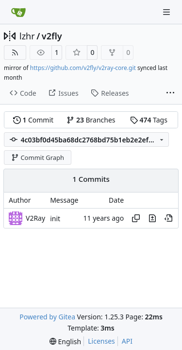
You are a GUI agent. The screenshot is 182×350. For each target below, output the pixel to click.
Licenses (101, 341)
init (55, 218)
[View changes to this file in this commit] (152, 218)
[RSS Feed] (15, 52)
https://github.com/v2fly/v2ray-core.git (83, 68)
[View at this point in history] (168, 218)
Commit (33, 119)
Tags (148, 119)
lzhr (27, 36)
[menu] (65, 341)
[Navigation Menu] (167, 12)
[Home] (18, 12)
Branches (90, 119)
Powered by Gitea (47, 316)
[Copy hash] (136, 218)
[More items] (170, 93)
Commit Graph (37, 157)
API (127, 341)
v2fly (52, 36)
